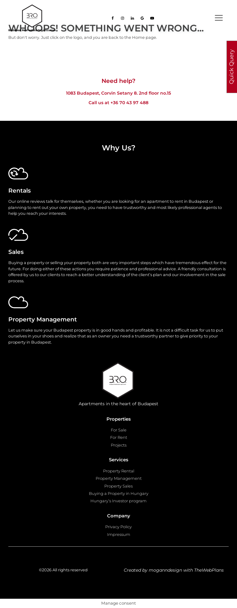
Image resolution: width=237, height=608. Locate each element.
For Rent (118, 437)
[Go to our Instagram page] (122, 18)
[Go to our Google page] (142, 18)
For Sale (119, 429)
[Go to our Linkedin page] (132, 18)
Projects (119, 445)
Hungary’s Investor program (118, 500)
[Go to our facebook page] (112, 18)
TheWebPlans (209, 570)
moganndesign (165, 570)
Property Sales (118, 486)
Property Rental (118, 470)
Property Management (119, 478)
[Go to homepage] (32, 16)
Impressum (118, 534)
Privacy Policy (118, 526)
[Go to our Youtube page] (152, 18)
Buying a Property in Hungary (118, 493)
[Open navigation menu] (218, 18)
